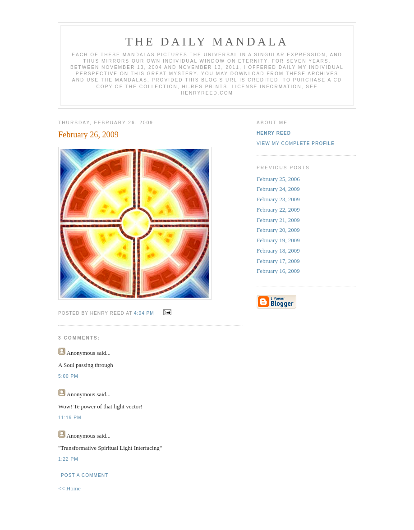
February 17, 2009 (278, 261)
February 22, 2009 (278, 209)
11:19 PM (69, 417)
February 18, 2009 (278, 250)
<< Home (69, 488)
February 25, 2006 (278, 179)
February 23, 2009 (278, 199)
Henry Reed (274, 133)
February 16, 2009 (278, 270)
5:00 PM (68, 376)
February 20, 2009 (278, 229)
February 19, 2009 (278, 240)
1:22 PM (68, 459)
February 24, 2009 (278, 189)
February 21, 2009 (278, 220)
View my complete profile (296, 143)
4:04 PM (144, 313)
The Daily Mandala (207, 41)
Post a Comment (84, 475)
